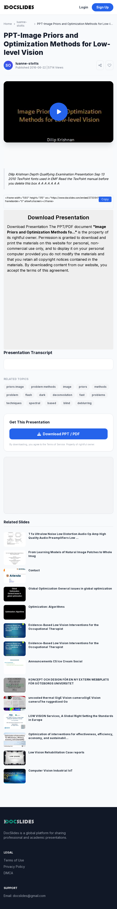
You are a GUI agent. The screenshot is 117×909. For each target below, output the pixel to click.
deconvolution (62, 395)
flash (28, 395)
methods (100, 386)
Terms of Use (14, 860)
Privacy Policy (14, 866)
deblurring (84, 403)
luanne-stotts (22, 23)
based (51, 403)
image (67, 386)
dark (42, 395)
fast (81, 395)
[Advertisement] (58, 158)
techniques (14, 403)
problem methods (43, 386)
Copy (105, 199)
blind (66, 403)
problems (98, 395)
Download (16, 226)
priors (83, 386)
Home (8, 23)
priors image (15, 386)
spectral (34, 403)
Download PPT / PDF (58, 434)
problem (12, 395)
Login (83, 7)
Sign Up (102, 7)
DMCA (8, 873)
